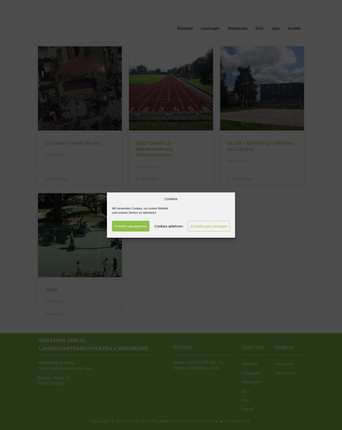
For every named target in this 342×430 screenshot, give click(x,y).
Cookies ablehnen (168, 226)
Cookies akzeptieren (130, 226)
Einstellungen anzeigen (208, 226)
